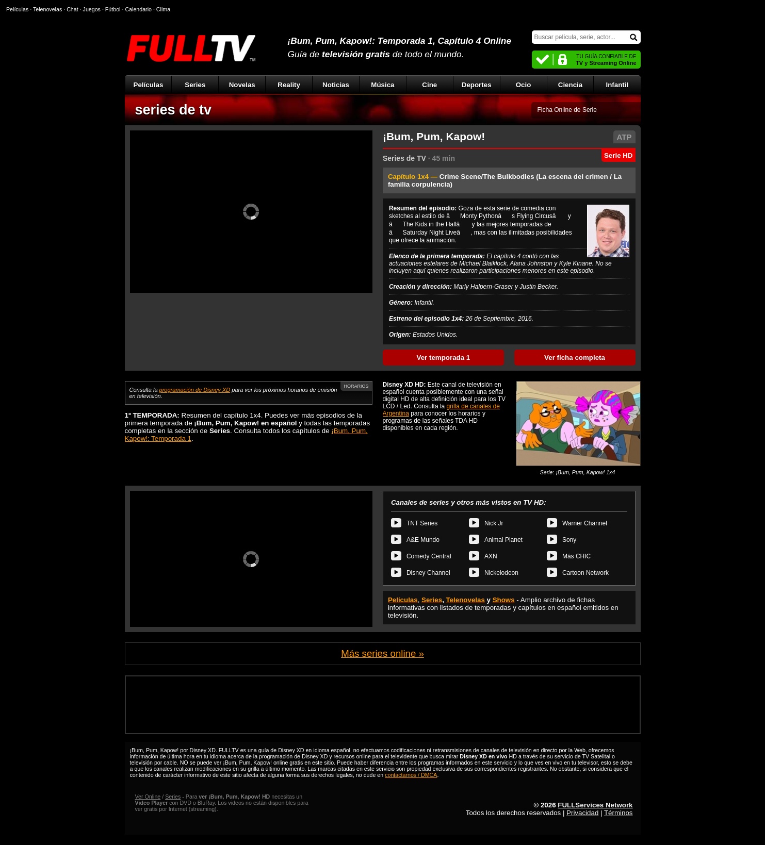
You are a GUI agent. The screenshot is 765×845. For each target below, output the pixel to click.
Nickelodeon (501, 572)
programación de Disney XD (195, 390)
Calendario (138, 9)
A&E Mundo (423, 539)
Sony (569, 539)
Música (382, 85)
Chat (72, 9)
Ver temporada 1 (443, 357)
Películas (149, 85)
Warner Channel (584, 523)
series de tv (173, 110)
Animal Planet (503, 539)
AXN (490, 556)
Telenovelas (465, 600)
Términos (618, 813)
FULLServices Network (595, 805)
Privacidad (582, 813)
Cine (429, 85)
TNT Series (421, 523)
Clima (163, 9)
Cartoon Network (585, 572)
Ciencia (570, 85)
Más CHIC (576, 556)
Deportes (477, 85)
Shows (504, 600)
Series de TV (404, 158)
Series (195, 85)
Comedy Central (428, 556)
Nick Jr (493, 523)
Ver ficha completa (574, 357)
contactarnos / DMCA (411, 775)
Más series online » (382, 653)
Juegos (92, 9)
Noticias (335, 85)
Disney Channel (428, 572)
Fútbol (113, 9)
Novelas (242, 85)
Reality (289, 85)
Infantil (617, 85)
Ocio (523, 85)
